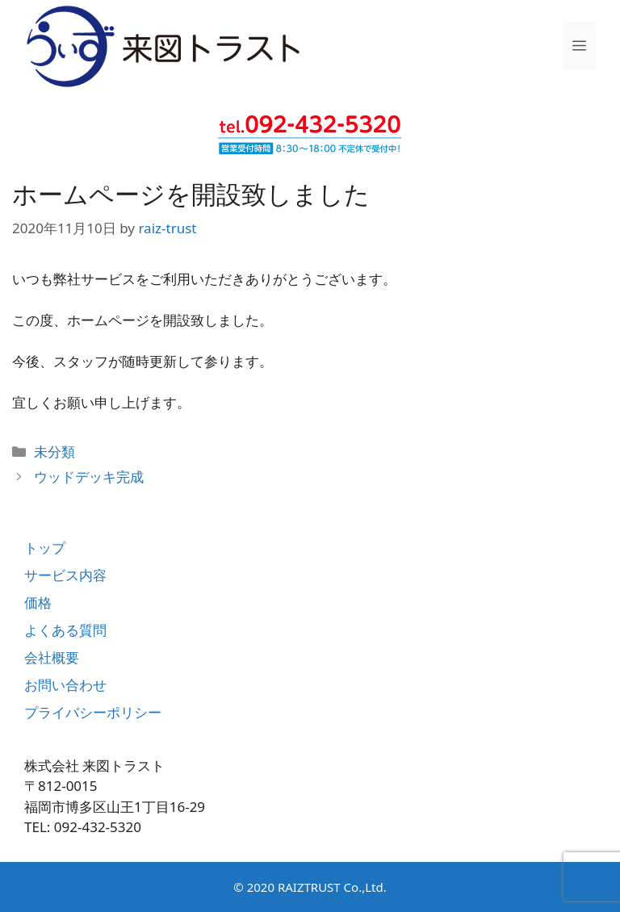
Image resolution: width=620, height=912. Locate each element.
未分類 (54, 451)
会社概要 (51, 657)
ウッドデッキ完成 (89, 476)
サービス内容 (65, 575)
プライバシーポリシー (92, 712)
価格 (38, 602)
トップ (44, 547)
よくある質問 (65, 630)
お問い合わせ (65, 685)
